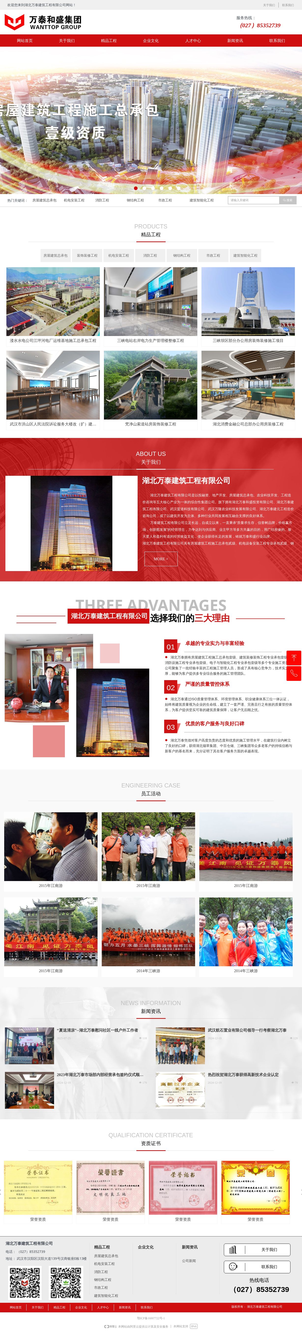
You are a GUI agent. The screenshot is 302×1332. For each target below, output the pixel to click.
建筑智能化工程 (202, 200)
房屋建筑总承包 (44, 200)
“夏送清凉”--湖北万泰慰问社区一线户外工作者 (97, 1030)
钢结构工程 (135, 200)
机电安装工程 (74, 200)
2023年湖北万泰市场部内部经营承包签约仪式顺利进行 (100, 1075)
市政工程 (165, 200)
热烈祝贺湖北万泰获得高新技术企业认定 (243, 1075)
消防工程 (102, 200)
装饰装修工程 (87, 255)
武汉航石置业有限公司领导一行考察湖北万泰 (247, 1030)
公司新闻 (189, 1261)
